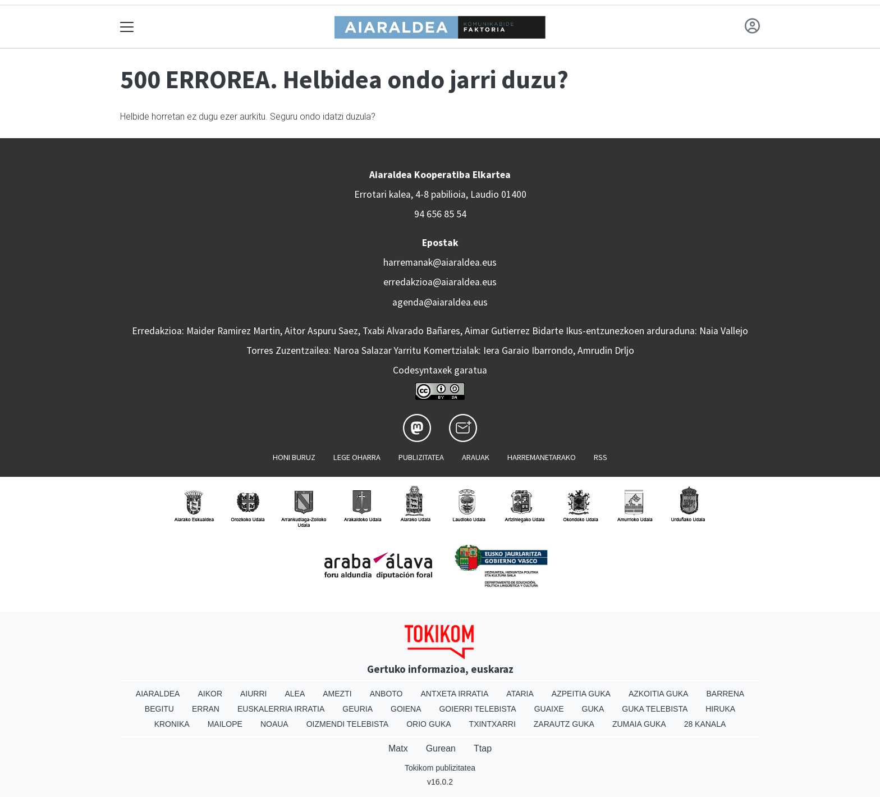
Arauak (475, 457)
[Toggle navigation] (127, 27)
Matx (398, 748)
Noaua (274, 723)
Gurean (441, 748)
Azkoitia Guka (659, 693)
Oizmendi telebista (347, 723)
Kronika (172, 723)
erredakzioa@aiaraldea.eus (440, 282)
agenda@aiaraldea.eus (440, 302)
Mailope (225, 723)
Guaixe (549, 708)
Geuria (357, 708)
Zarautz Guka (564, 723)
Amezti (337, 693)
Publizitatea (421, 457)
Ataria (520, 693)
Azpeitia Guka (581, 693)
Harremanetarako (541, 457)
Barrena (725, 693)
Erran (205, 708)
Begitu (159, 708)
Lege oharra (357, 457)
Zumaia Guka (639, 723)
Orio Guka (428, 723)
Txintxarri (492, 723)
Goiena (406, 708)
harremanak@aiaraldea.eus (440, 262)
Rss (600, 457)
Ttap (483, 748)
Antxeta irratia (455, 693)
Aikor (210, 693)
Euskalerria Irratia (280, 708)
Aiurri (253, 693)
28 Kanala (705, 723)
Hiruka (720, 708)
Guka (593, 708)
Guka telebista (655, 708)
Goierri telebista (477, 708)
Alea (295, 693)
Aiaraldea (158, 693)
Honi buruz (294, 457)
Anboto (386, 693)
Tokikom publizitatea (440, 767)
